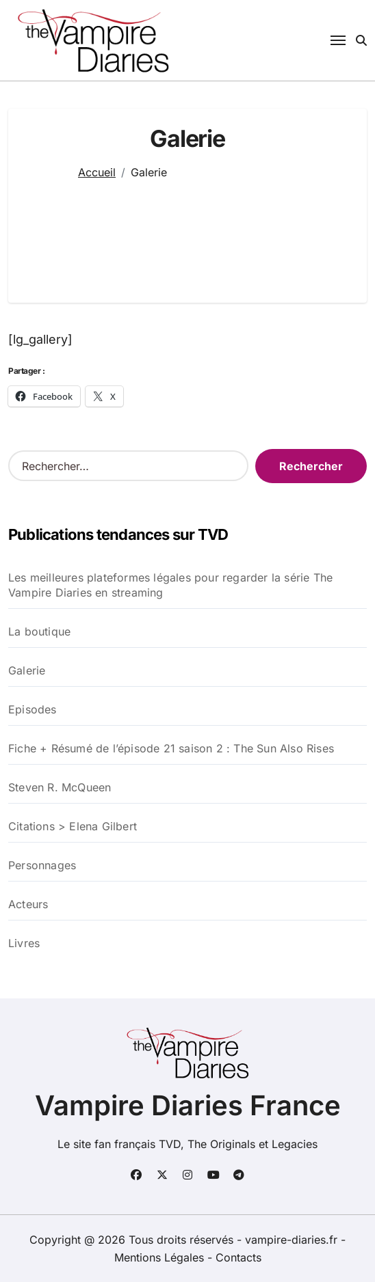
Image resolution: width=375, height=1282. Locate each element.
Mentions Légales (160, 1257)
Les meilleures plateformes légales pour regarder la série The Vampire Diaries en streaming (170, 585)
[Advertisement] (187, 232)
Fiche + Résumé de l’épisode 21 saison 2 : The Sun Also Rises (171, 748)
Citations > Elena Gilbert (72, 826)
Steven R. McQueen (59, 787)
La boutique (39, 631)
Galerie (26, 670)
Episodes (32, 709)
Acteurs (28, 904)
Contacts (238, 1257)
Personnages (42, 865)
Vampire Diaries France (188, 1105)
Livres (24, 943)
